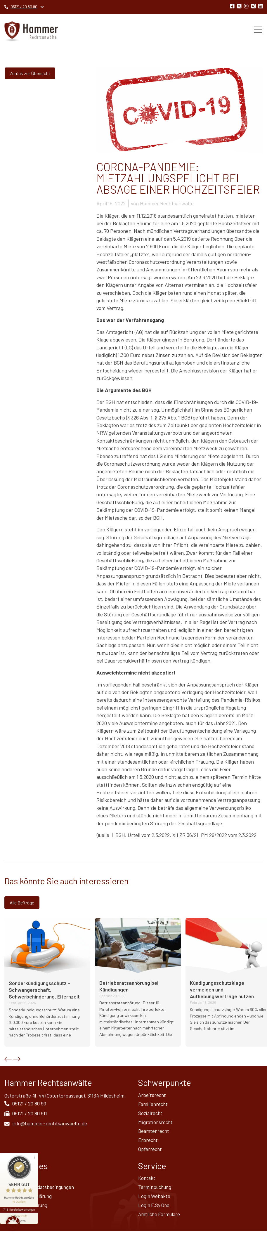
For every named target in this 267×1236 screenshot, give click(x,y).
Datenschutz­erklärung (29, 1200)
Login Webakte (154, 1200)
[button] (8, 1059)
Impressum (16, 1181)
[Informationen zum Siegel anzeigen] (20, 1208)
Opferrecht (150, 1152)
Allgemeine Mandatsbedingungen (40, 1191)
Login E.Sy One (154, 1209)
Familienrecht (153, 1105)
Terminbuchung (155, 1191)
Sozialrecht (151, 1114)
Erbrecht (148, 1142)
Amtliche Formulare (160, 1219)
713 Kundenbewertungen (20, 1200)
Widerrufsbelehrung (26, 1209)
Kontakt (147, 1181)
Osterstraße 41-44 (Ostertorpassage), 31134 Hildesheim (64, 1096)
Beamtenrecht (154, 1133)
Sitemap (13, 1219)
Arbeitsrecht (152, 1096)
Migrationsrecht (156, 1124)
